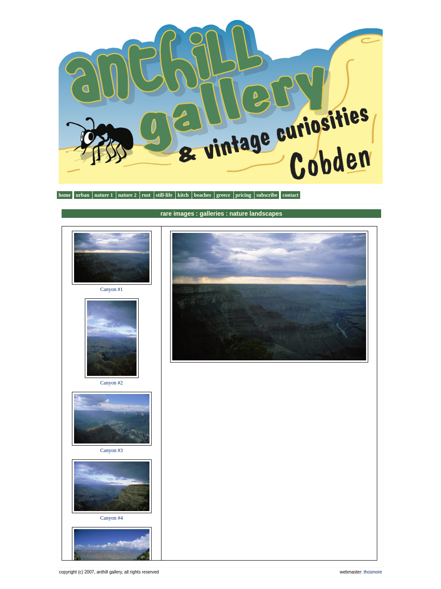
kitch (183, 195)
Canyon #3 (111, 450)
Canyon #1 (111, 289)
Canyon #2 (111, 383)
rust (147, 195)
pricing (244, 195)
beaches (203, 195)
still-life (165, 195)
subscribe (266, 195)
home (65, 195)
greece (223, 195)
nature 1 (104, 195)
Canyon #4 (111, 518)
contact (290, 195)
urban (83, 195)
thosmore (373, 572)
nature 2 (128, 195)
